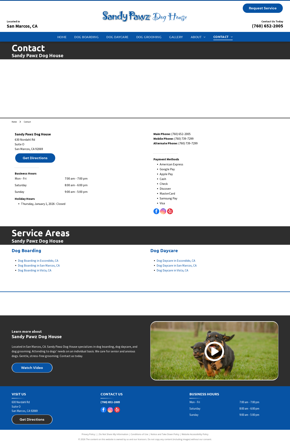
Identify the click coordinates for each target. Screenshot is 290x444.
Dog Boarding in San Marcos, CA (39, 265)
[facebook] (156, 211)
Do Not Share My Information (113, 434)
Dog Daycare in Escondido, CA (176, 260)
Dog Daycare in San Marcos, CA (177, 265)
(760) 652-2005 (267, 26)
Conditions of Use (139, 434)
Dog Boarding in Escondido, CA (38, 260)
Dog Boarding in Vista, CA (34, 270)
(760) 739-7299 (184, 138)
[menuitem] (62, 36)
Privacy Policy (88, 434)
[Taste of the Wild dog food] (145, 304)
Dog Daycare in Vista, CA (172, 270)
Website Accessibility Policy (194, 434)
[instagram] (163, 211)
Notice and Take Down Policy (165, 434)
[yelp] (170, 211)
